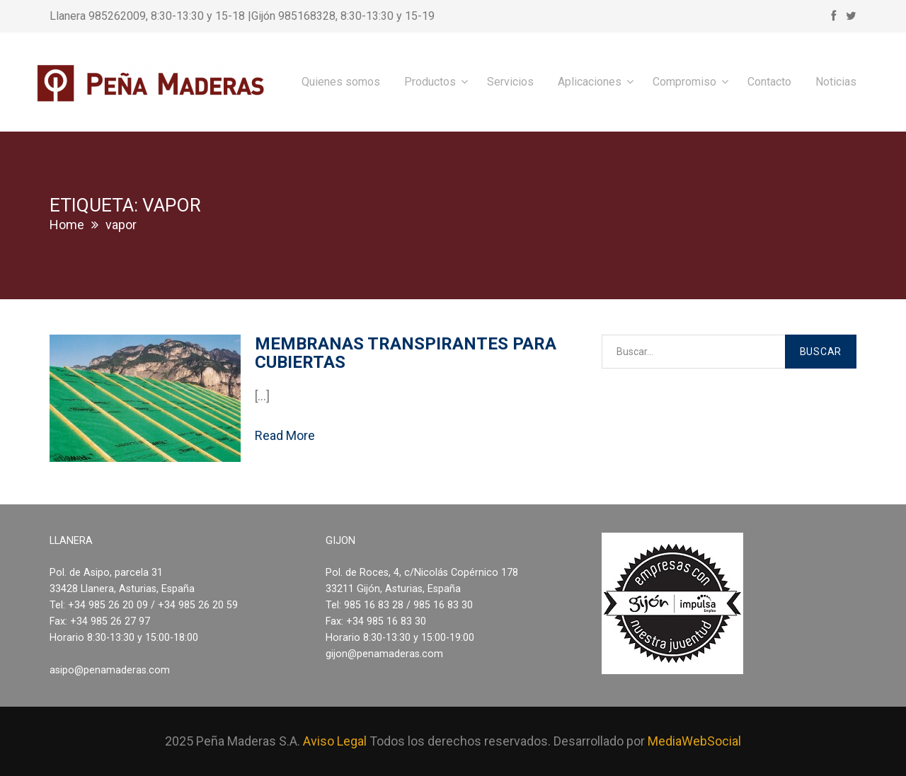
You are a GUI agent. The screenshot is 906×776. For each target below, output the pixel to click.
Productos (430, 81)
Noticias (835, 81)
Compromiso (684, 81)
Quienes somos (341, 81)
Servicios (510, 81)
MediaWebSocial (694, 741)
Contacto (769, 81)
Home (67, 224)
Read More (285, 435)
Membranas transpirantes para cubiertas (405, 353)
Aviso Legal (335, 741)
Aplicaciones (589, 81)
